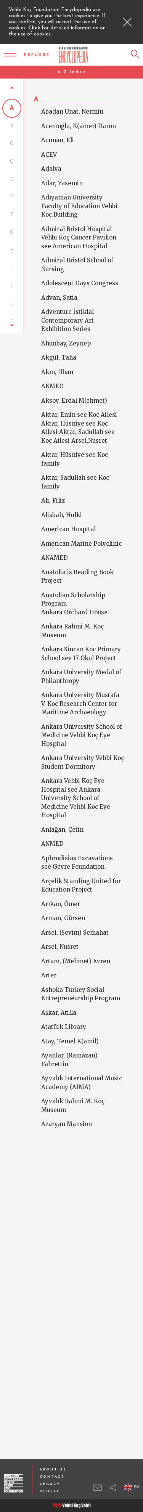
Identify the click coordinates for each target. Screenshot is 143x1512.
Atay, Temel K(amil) (70, 1032)
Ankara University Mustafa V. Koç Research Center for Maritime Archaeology (80, 695)
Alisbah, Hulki (61, 505)
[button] (12, 310)
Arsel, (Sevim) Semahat (75, 923)
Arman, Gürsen (63, 909)
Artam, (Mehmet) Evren (75, 952)
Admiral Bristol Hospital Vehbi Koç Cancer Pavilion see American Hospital (78, 228)
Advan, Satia (59, 288)
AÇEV (49, 145)
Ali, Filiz (53, 491)
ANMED (52, 835)
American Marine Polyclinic (81, 534)
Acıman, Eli (57, 131)
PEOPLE (50, 1491)
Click (35, 28)
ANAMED (54, 549)
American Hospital (68, 520)
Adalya (51, 160)
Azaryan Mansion (66, 1115)
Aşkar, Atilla (58, 1003)
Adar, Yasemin (62, 174)
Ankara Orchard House (74, 603)
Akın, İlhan (57, 362)
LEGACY (50, 1484)
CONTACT (52, 1476)
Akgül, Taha (58, 348)
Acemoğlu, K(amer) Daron (78, 117)
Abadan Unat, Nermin (72, 102)
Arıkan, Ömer (60, 894)
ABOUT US (53, 1469)
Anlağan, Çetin (62, 820)
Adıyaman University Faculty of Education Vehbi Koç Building (79, 197)
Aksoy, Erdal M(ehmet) (74, 391)
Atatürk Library (63, 1018)
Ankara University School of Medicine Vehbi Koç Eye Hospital (81, 726)
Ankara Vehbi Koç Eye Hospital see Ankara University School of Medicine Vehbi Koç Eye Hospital (75, 789)
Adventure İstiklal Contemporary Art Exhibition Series (67, 311)
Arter (48, 966)
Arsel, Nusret (60, 938)
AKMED (52, 377)
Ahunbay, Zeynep (66, 334)
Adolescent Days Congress (79, 274)
